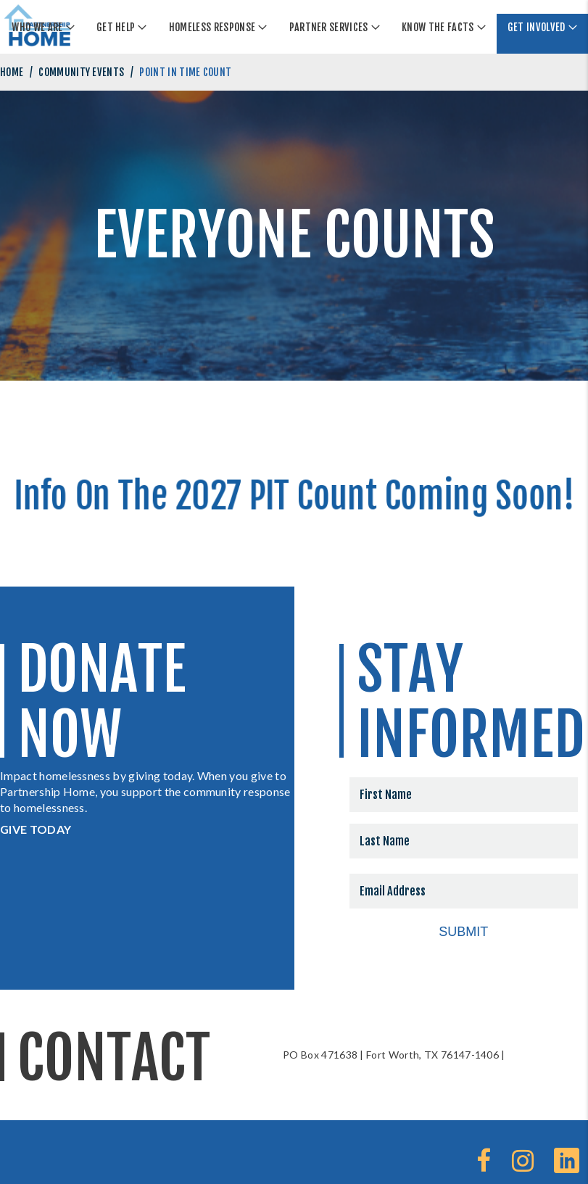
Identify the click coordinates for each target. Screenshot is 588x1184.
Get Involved (537, 27)
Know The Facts (437, 27)
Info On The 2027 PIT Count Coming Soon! (294, 493)
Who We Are (37, 27)
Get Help (116, 27)
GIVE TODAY (35, 829)
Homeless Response (212, 27)
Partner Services (328, 27)
